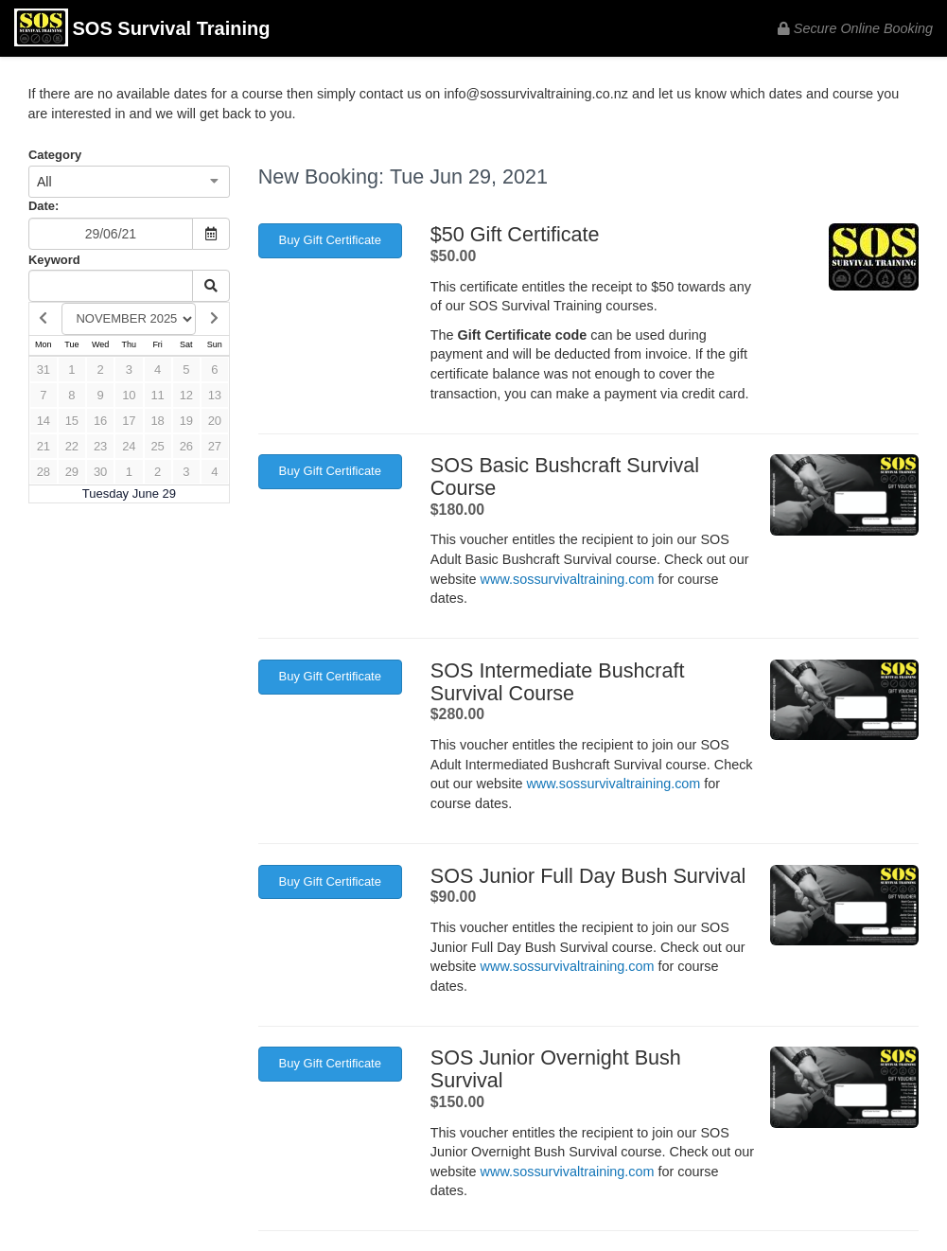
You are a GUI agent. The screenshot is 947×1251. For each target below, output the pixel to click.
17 (128, 421)
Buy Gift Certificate (330, 240)
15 (72, 421)
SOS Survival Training (142, 30)
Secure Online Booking (855, 28)
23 (100, 446)
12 (186, 395)
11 (157, 395)
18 (157, 421)
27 (214, 446)
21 (43, 446)
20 (214, 421)
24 (128, 446)
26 (186, 446)
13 (214, 395)
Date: (43, 206)
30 (100, 472)
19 (186, 421)
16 (100, 421)
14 (43, 421)
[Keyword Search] (110, 286)
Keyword (54, 260)
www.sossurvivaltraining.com (568, 579)
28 (43, 472)
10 (128, 395)
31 (43, 369)
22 (72, 446)
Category (54, 155)
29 (72, 472)
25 (157, 446)
